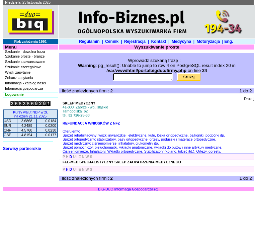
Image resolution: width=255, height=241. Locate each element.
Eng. (229, 41)
